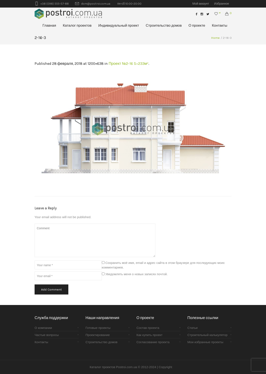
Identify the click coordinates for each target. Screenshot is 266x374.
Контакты (41, 342)
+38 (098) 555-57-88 (54, 3)
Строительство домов (101, 342)
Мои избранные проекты (205, 342)
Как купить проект (149, 335)
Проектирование (98, 335)
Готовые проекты (98, 328)
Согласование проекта (153, 342)
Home (215, 38)
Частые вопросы (47, 335)
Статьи (192, 328)
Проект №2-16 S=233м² (128, 63)
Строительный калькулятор (207, 335)
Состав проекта (147, 328)
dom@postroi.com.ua (95, 3)
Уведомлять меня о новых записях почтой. (136, 274)
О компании (43, 328)
